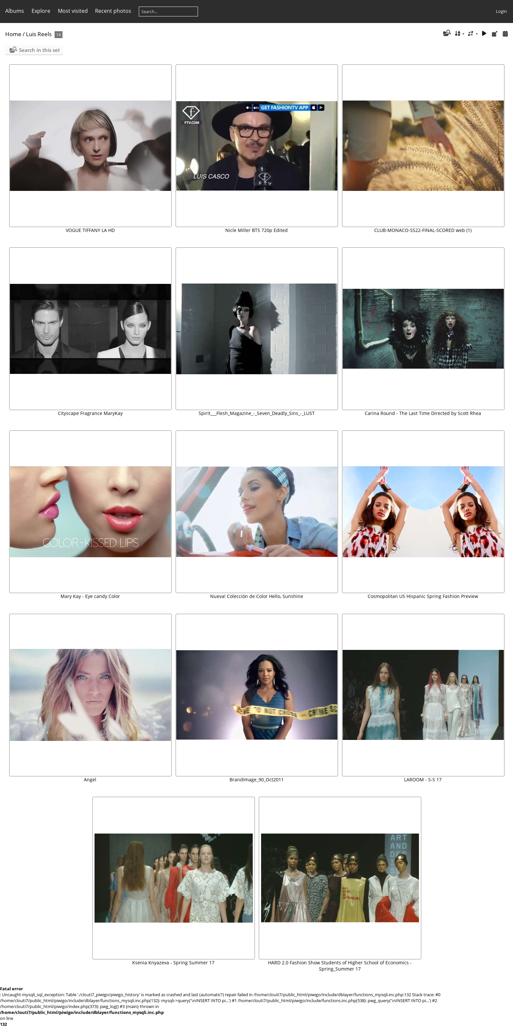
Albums (14, 10)
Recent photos (113, 10)
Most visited (73, 10)
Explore (41, 10)
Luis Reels (39, 34)
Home (13, 34)
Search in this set (39, 50)
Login (501, 11)
